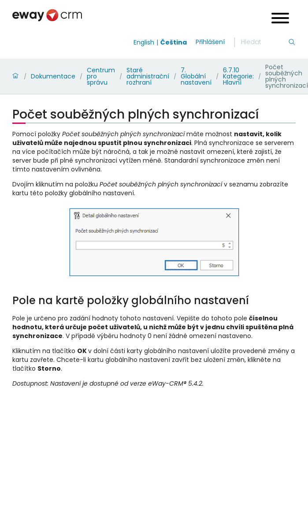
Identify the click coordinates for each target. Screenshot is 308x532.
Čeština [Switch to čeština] (173, 42)
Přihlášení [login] (210, 42)
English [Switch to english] (144, 42)
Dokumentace (53, 76)
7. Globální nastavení (196, 76)
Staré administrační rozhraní (147, 76)
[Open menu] (280, 19)
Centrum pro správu (101, 76)
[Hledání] (264, 42)
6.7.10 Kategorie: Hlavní (238, 76)
